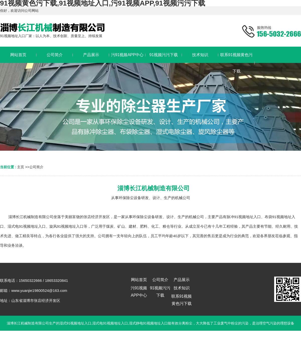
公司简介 (36, 167)
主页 (20, 167)
